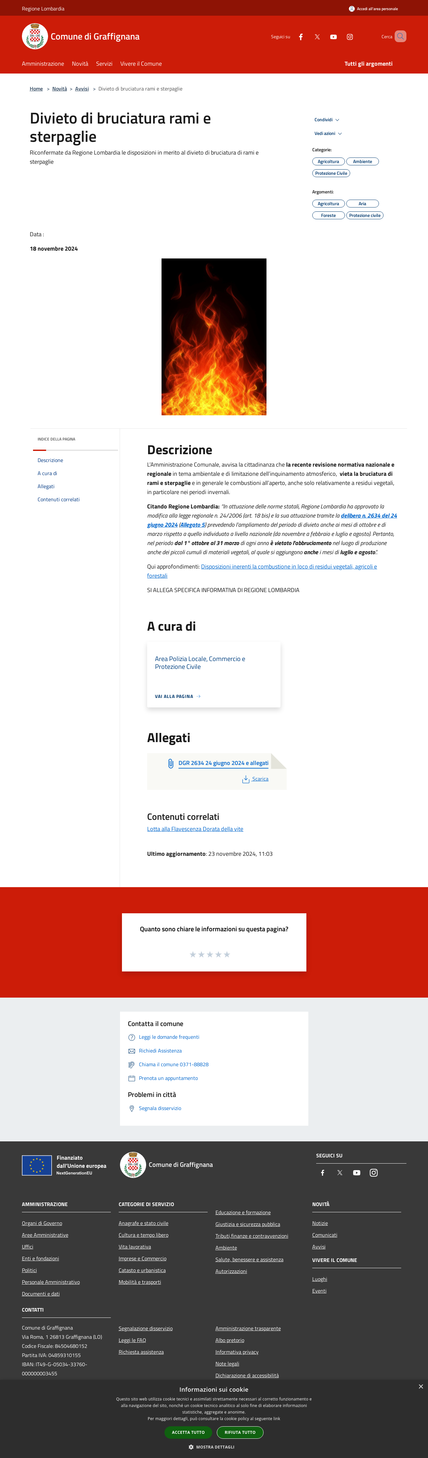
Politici (29, 1270)
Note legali (227, 1363)
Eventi (319, 1291)
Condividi (328, 120)
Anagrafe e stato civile (143, 1223)
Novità (59, 88)
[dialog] (214, 1419)
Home (36, 88)
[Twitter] (307, 36)
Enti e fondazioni (40, 1258)
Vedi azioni (329, 134)
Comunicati (324, 1235)
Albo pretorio (229, 1340)
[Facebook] (291, 36)
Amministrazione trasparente (248, 1328)
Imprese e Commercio (142, 1258)
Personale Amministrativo (51, 1282)
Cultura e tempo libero (143, 1235)
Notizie (320, 1223)
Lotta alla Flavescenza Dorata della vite (195, 828)
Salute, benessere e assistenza (249, 1259)
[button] (214, 1447)
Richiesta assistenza (141, 1352)
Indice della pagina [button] (56, 439)
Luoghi (319, 1279)
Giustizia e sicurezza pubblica (247, 1224)
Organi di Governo (42, 1223)
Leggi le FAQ (132, 1340)
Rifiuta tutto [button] (240, 1432)
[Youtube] (324, 36)
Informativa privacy (237, 1352)
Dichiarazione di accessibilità (247, 1375)
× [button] (420, 1386)
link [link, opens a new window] (276, 1418)
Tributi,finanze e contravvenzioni (251, 1236)
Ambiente (226, 1247)
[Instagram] (340, 36)
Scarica (254, 779)
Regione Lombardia (43, 8)
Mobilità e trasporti (140, 1282)
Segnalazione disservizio (146, 1328)
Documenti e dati (41, 1294)
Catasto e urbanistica (142, 1270)
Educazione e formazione (243, 1212)
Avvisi (82, 88)
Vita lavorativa (135, 1247)
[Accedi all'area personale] (373, 8)
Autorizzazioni (231, 1271)
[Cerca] (398, 36)
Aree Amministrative (45, 1235)
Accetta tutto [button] (188, 1432)
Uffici (27, 1247)
